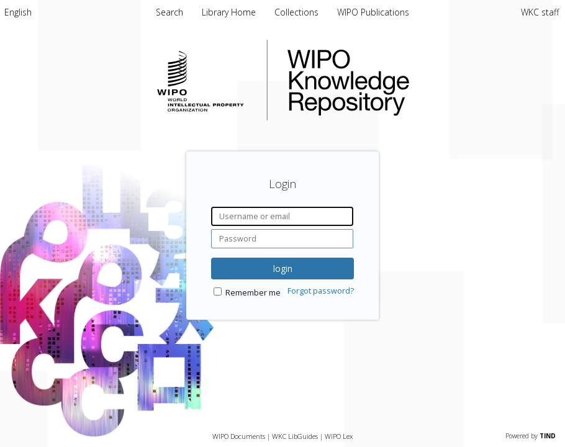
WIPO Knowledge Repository (399, 80)
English (18, 12)
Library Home (230, 12)
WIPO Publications (373, 12)
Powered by (530, 435)
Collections (297, 12)
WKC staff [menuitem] (540, 12)
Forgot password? (320, 291)
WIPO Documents (238, 436)
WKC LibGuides (295, 436)
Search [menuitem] (169, 12)
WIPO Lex (339, 436)
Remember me (253, 292)
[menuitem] (18, 12)
